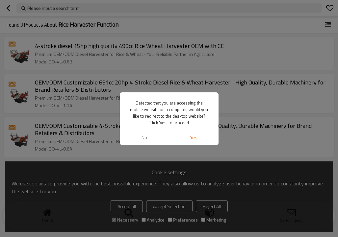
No (144, 137)
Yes (193, 137)
